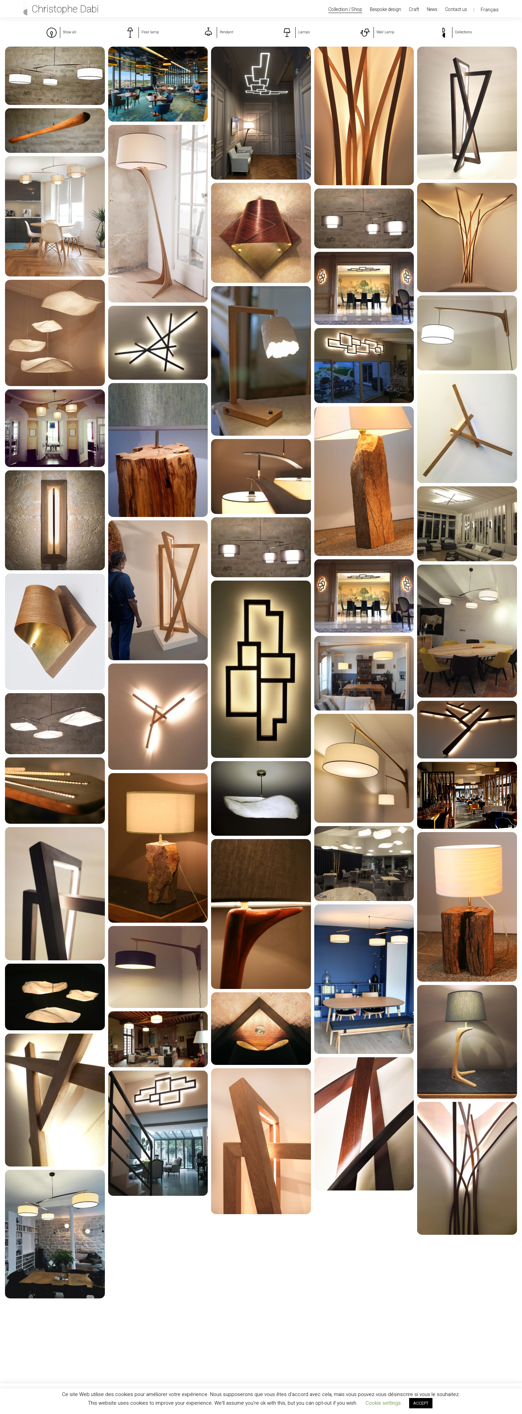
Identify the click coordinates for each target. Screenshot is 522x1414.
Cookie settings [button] (383, 1403)
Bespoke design (385, 9)
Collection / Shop (345, 9)
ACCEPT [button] (420, 1403)
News (432, 9)
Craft (414, 9)
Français (490, 9)
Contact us (456, 9)
